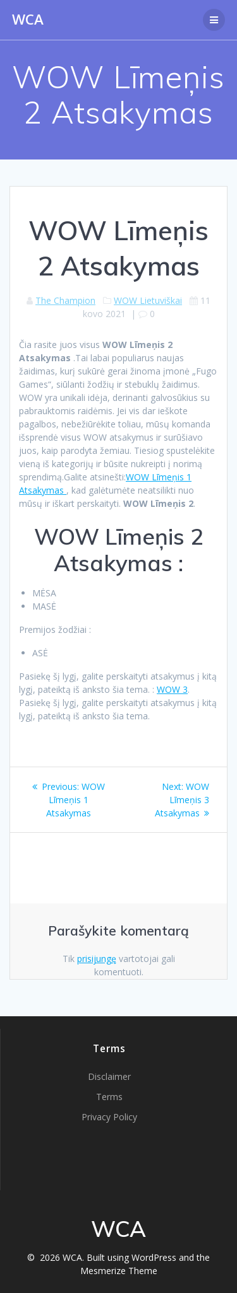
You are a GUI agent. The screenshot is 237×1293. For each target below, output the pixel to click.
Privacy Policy (109, 1117)
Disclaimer (109, 1076)
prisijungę (96, 959)
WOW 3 (172, 689)
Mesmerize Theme (118, 1271)
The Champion (65, 300)
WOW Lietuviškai (148, 300)
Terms (109, 1097)
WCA (28, 19)
